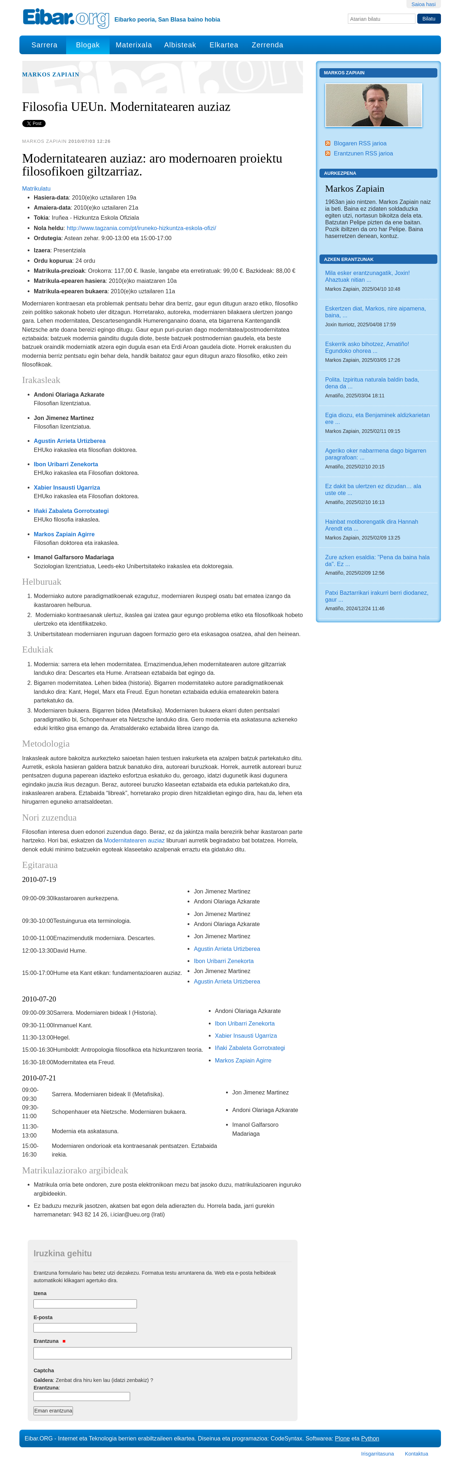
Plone (342, 1438)
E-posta (42, 1317)
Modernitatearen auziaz (134, 840)
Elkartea (224, 45)
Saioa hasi (423, 4)
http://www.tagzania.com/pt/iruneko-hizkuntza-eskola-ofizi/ (141, 228)
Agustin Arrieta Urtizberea (70, 441)
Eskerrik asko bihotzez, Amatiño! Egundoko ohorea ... (367, 347)
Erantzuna (49, 1341)
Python (370, 1438)
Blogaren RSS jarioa (360, 143)
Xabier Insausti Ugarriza (67, 487)
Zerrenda (268, 45)
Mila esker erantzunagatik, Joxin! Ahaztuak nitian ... (367, 276)
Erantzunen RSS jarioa (363, 153)
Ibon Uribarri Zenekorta (66, 464)
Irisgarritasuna (377, 1454)
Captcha (43, 1370)
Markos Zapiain (50, 74)
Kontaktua (416, 1454)
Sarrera (44, 45)
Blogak (88, 45)
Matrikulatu (36, 188)
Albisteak (180, 45)
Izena (39, 1293)
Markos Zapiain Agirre (64, 534)
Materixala (134, 45)
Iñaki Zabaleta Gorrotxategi (71, 511)
